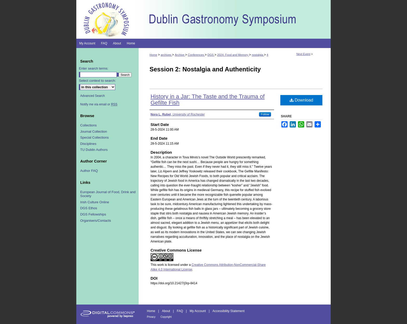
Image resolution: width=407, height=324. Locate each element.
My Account (198, 311)
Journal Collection (93, 131)
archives (166, 54)
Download (301, 100)
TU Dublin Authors (94, 150)
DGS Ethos (88, 208)
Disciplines (88, 144)
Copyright (166, 316)
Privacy (151, 316)
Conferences (196, 54)
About (166, 311)
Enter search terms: (93, 68)
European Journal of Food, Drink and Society (107, 194)
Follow (265, 114)
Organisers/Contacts (95, 220)
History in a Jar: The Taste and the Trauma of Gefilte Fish (207, 99)
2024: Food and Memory (233, 54)
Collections (88, 125)
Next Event (303, 54)
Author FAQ (89, 171)
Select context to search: (97, 81)
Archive (180, 54)
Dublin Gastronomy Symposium (235, 19)
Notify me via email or (98, 104)
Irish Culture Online (94, 202)
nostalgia (258, 54)
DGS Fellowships (93, 214)
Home (153, 54)
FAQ (180, 311)
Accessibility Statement (229, 311)
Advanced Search (92, 96)
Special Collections (94, 137)
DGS (210, 54)
